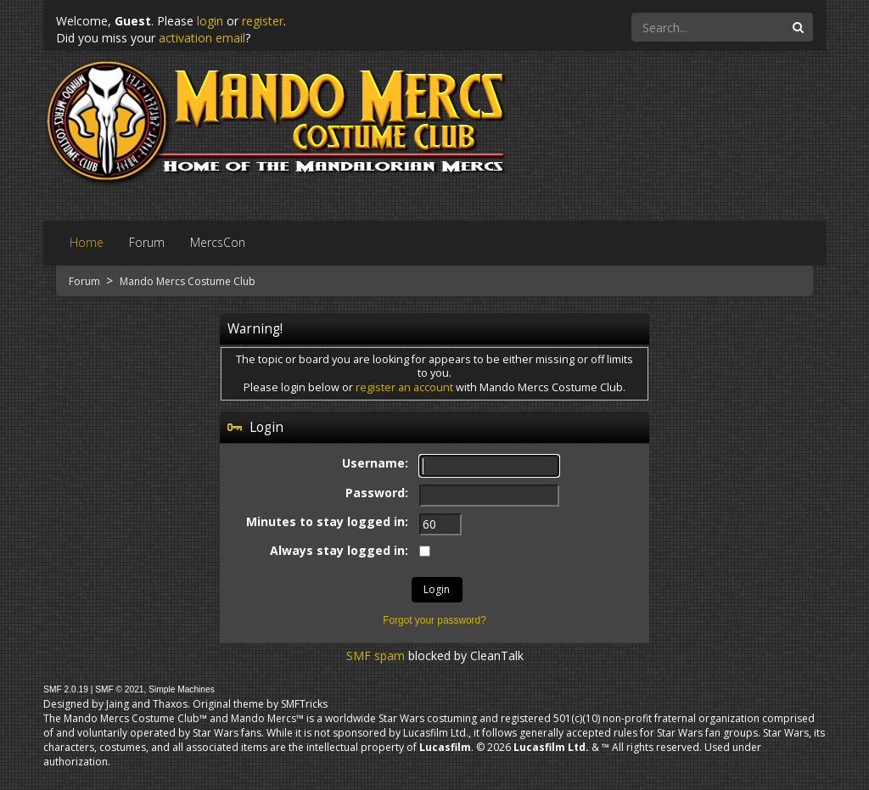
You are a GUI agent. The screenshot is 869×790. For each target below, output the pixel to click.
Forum (86, 281)
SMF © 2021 (119, 689)
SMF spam (375, 655)
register (262, 21)
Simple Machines (182, 689)
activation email (202, 38)
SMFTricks (304, 704)
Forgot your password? (434, 620)
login (210, 21)
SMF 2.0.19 (65, 689)
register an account (404, 387)
